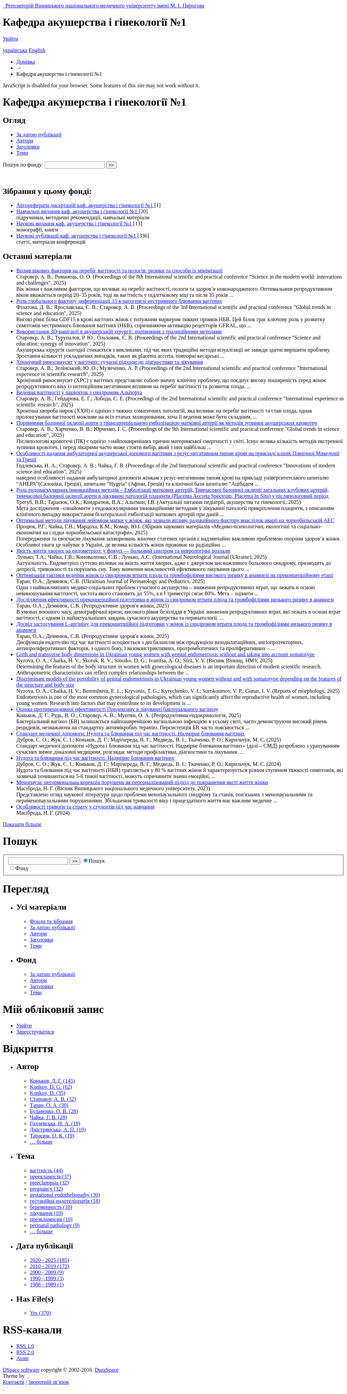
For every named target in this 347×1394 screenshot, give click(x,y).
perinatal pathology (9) (55, 1225)
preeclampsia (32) (49, 1183)
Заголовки (28, 147)
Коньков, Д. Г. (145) (52, 1081)
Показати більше (22, 824)
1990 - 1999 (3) (47, 1278)
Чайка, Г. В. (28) (48, 1117)
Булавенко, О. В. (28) (54, 1111)
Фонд (19, 868)
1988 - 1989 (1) (47, 1284)
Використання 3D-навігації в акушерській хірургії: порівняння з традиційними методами (119, 331)
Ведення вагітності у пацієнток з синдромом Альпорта (79, 392)
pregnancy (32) (46, 1189)
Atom (22, 1358)
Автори (24, 140)
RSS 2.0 (25, 1352)
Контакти (13, 1382)
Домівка (25, 62)
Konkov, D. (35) (47, 1093)
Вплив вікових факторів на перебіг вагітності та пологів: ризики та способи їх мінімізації (119, 270)
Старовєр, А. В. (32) (53, 1099)
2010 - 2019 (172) (49, 1266)
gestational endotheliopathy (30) (65, 1195)
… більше (41, 1142)
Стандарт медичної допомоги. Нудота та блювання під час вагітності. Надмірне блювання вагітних (130, 733)
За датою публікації (38, 134)
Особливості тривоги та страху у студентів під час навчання (85, 807)
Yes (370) (40, 1313)
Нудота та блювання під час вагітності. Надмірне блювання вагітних (95, 758)
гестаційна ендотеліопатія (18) (65, 1201)
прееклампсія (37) (50, 1176)
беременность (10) (51, 1207)
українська (15, 50)
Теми (22, 153)
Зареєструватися (35, 1032)
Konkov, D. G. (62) (51, 1087)
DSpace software (21, 1370)
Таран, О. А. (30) (49, 1105)
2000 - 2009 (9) (47, 1272)
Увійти (10, 39)
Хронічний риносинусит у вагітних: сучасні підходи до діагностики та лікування (109, 362)
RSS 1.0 (25, 1346)
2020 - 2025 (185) (49, 1260)
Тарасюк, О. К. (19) (52, 1135)
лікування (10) (46, 1213)
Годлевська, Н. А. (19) (55, 1123)
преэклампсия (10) (51, 1219)
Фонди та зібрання (51, 921)
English (37, 50)
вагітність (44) (46, 1170)
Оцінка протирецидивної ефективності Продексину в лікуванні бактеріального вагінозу (117, 709)
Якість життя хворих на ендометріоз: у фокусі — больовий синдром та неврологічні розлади (123, 551)
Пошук (94, 861)
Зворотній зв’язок (48, 1382)
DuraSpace (107, 1370)
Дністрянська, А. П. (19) (58, 1129)
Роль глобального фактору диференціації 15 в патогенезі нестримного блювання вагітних (119, 301)
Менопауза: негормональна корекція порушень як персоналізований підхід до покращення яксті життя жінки (142, 782)
